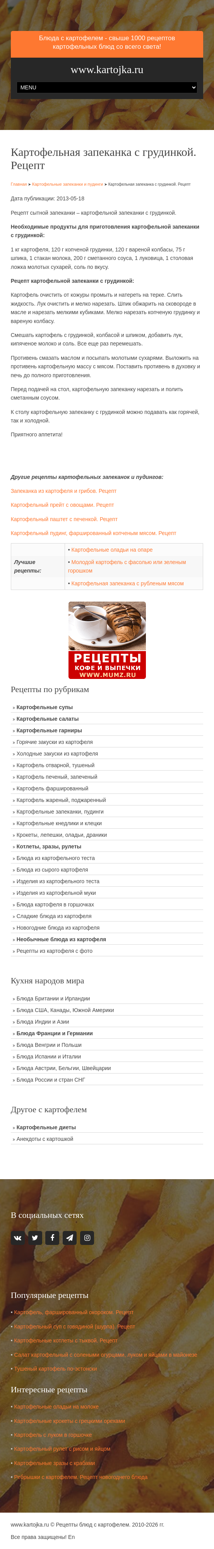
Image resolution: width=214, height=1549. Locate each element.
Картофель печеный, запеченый (57, 777)
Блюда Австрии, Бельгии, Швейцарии (64, 1068)
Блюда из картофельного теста (56, 858)
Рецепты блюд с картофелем (92, 1525)
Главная (19, 184)
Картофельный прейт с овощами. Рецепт (62, 505)
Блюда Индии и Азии (43, 1022)
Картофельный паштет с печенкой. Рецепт (64, 519)
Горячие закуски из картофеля (55, 742)
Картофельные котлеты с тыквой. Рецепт (65, 1340)
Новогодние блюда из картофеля (58, 928)
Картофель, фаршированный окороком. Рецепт (74, 1312)
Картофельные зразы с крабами (54, 1463)
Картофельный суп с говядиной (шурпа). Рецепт (74, 1326)
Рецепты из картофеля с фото (54, 951)
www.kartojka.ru (107, 69)
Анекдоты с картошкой (45, 1139)
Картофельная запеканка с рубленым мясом (127, 583)
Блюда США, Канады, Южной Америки (65, 1010)
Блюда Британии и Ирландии (53, 998)
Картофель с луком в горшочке (53, 1435)
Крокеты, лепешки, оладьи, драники (62, 835)
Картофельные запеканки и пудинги (67, 184)
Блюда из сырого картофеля (52, 870)
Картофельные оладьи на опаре (111, 550)
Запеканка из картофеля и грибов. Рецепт (64, 491)
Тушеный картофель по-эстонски (55, 1369)
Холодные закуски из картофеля (57, 754)
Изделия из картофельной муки (56, 893)
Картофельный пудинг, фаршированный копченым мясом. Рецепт (93, 533)
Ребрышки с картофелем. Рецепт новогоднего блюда (80, 1477)
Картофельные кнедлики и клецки (59, 823)
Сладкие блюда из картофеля (54, 916)
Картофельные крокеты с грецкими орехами (69, 1421)
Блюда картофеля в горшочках (55, 904)
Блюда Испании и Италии (49, 1056)
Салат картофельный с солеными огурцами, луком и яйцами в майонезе (105, 1354)
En (71, 1537)
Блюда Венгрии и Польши (49, 1045)
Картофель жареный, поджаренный (61, 800)
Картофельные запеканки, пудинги (60, 812)
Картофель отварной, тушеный (56, 765)
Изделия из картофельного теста (58, 881)
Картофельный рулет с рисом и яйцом (62, 1449)
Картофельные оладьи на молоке (56, 1407)
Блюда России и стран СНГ (51, 1080)
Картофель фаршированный (53, 788)
